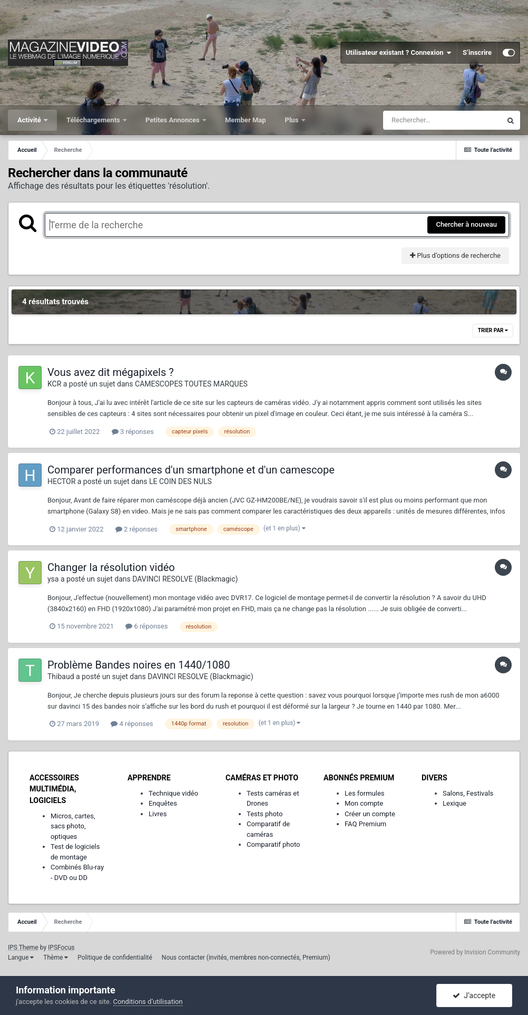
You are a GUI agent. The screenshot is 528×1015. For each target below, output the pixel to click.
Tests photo (264, 814)
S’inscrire (477, 52)
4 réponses (132, 724)
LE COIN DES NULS (180, 481)
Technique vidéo (173, 793)
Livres (158, 814)
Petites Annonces (173, 120)
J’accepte (474, 995)
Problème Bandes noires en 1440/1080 (138, 665)
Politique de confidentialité (114, 957)
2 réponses (136, 529)
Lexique (454, 803)
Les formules (365, 793)
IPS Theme (23, 947)
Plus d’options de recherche (455, 255)
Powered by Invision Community (475, 952)
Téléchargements (94, 120)
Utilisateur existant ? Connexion (399, 53)
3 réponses (133, 432)
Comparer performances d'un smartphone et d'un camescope (191, 469)
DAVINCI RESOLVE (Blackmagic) (185, 579)
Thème (55, 957)
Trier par (493, 330)
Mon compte (364, 803)
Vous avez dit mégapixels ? (110, 372)
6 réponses (146, 626)
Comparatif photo (273, 844)
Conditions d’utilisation (148, 1002)
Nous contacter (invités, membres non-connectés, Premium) (246, 957)
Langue (21, 957)
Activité (30, 120)
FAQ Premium (365, 824)
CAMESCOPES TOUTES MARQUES (191, 384)
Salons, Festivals (468, 793)
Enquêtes (163, 803)
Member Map (245, 120)
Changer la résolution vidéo (111, 567)
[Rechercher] (442, 120)
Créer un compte (370, 814)
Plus (292, 120)
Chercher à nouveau (466, 224)
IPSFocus (61, 947)
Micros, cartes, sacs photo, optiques (73, 826)
